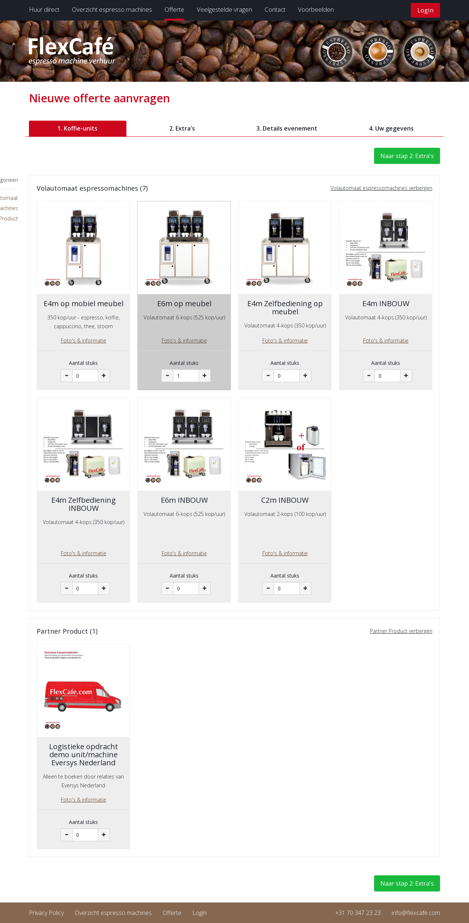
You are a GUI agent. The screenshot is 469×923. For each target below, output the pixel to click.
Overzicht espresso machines (112, 9)
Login (425, 10)
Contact (275, 9)
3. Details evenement (286, 128)
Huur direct (44, 9)
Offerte (174, 9)
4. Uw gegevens (391, 128)
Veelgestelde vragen (224, 9)
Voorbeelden (316, 9)
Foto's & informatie (83, 340)
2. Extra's (182, 128)
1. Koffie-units (77, 128)
